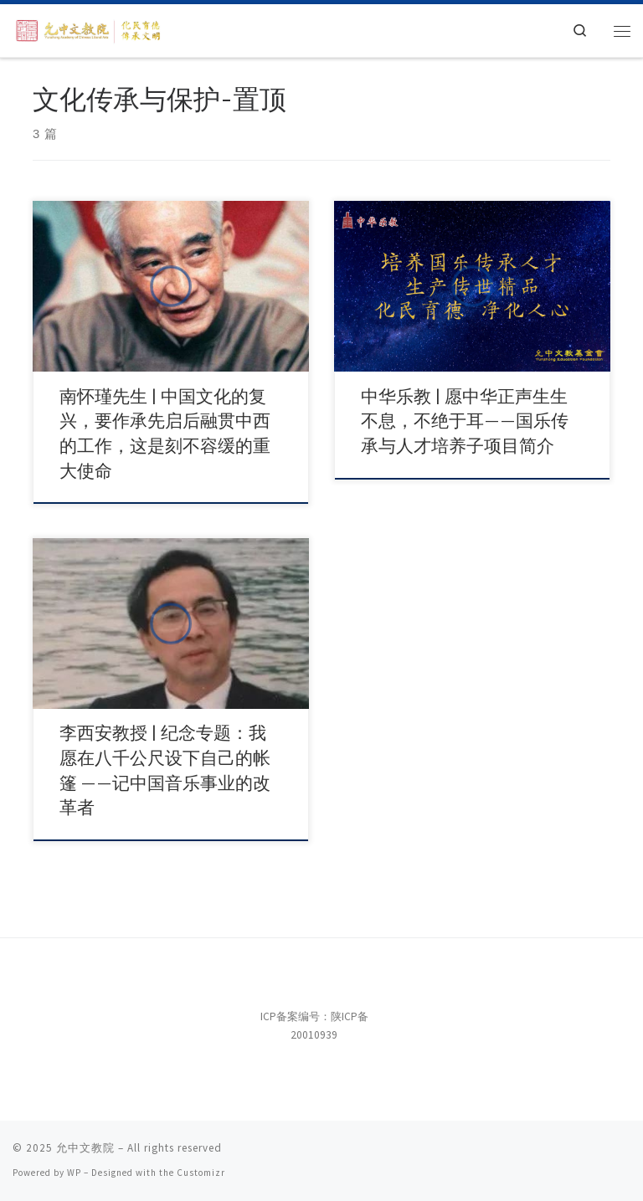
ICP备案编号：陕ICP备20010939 (314, 1025)
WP (74, 1172)
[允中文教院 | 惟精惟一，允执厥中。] (90, 29)
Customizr (201, 1172)
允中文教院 (85, 1148)
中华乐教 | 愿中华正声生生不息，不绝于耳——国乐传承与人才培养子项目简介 (464, 421)
